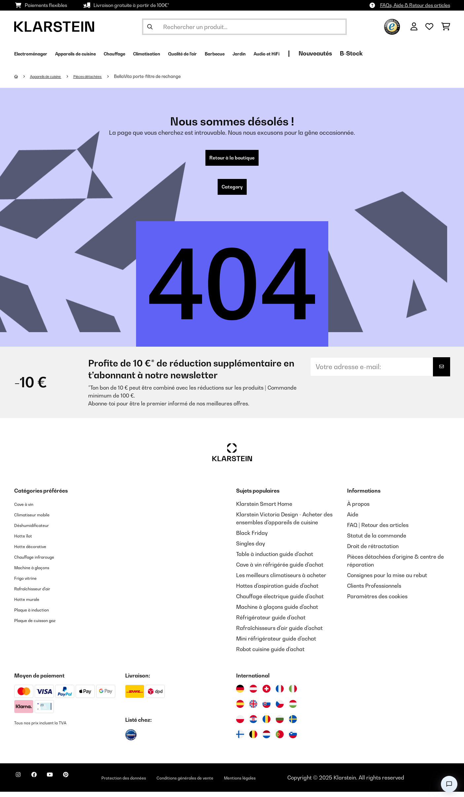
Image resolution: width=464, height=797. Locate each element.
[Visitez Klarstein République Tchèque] (280, 709)
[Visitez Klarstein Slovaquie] (266, 709)
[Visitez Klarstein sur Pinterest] (84, 784)
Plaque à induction (37, 614)
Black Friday (252, 538)
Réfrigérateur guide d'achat (270, 622)
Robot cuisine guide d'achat (270, 654)
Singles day (250, 548)
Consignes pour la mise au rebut (387, 580)
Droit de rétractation (373, 551)
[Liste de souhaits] (429, 27)
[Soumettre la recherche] (150, 27)
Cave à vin (27, 509)
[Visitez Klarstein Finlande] (240, 740)
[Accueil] (22, 76)
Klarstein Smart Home (264, 509)
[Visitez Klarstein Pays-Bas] (266, 740)
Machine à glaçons (37, 572)
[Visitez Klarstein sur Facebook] (42, 784)
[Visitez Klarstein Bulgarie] (280, 724)
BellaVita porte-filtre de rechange (165, 76)
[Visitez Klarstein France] (280, 694)
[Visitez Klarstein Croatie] (253, 724)
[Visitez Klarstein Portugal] (280, 740)
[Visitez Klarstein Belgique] (253, 740)
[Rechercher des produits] (244, 26)
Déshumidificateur (37, 530)
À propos (358, 509)
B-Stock (434, 53)
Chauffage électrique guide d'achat (280, 601)
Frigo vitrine (29, 583)
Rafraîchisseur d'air (38, 593)
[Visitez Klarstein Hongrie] (293, 709)
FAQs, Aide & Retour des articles (415, 5)
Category (232, 191)
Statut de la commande (376, 540)
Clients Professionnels (374, 591)
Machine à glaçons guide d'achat (277, 612)
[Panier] (445, 27)
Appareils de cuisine (51, 76)
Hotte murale (30, 604)
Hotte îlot (25, 540)
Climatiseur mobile (37, 519)
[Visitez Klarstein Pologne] (240, 724)
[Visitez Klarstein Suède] (293, 724)
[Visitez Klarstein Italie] (293, 694)
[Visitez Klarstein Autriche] (253, 694)
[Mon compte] (413, 27)
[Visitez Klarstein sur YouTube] (63, 784)
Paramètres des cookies (377, 601)
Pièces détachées (102, 76)
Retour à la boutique (232, 159)
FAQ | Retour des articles (378, 530)
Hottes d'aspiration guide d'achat (277, 591)
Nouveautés (398, 53)
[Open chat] (449, 784)
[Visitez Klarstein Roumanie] (266, 724)
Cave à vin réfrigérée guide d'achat (279, 570)
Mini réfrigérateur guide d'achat (276, 644)
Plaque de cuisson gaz (41, 625)
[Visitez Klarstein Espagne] (240, 709)
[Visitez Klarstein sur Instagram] (20, 784)
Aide (352, 519)
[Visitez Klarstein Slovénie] (293, 740)
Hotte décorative (35, 551)
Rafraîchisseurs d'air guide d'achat (279, 633)
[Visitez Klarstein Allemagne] (240, 694)
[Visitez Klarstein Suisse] (266, 694)
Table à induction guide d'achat (274, 559)
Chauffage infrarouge (41, 562)
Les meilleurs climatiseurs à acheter (281, 580)
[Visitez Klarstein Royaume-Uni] (253, 709)
